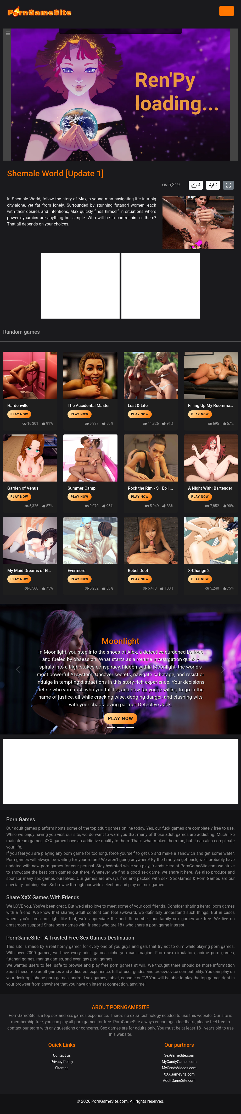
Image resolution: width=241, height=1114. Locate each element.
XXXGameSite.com (179, 1074)
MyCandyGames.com (179, 1062)
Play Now (19, 414)
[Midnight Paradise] (121, 727)
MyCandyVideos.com (179, 1068)
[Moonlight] (111, 727)
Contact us (62, 1055)
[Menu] (226, 11)
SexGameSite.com (179, 1055)
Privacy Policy (62, 1062)
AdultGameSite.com (179, 1080)
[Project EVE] (130, 727)
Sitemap (62, 1068)
